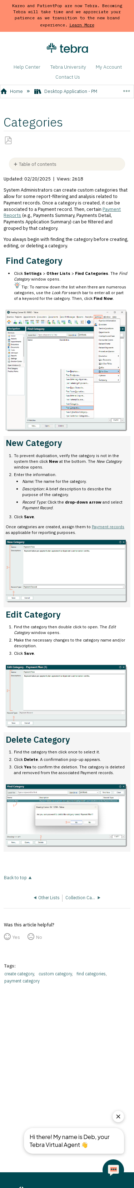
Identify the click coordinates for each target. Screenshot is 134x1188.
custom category (55, 973)
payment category (22, 981)
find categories (91, 973)
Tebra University (68, 67)
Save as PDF (8, 140)
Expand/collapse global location (126, 89)
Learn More (81, 25)
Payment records (108, 526)
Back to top (15, 877)
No (39, 937)
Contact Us (67, 77)
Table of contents (37, 164)
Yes (16, 937)
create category (19, 973)
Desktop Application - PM (66, 91)
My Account (109, 67)
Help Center (27, 67)
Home (12, 91)
